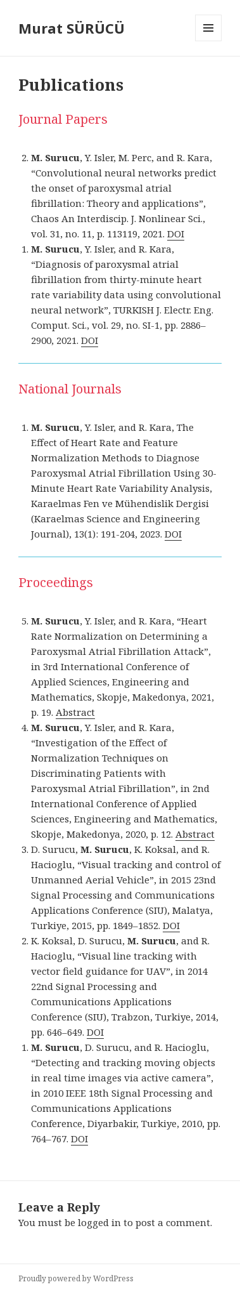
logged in (99, 1222)
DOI (175, 233)
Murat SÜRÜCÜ (71, 27)
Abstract (75, 712)
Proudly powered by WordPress (76, 1278)
